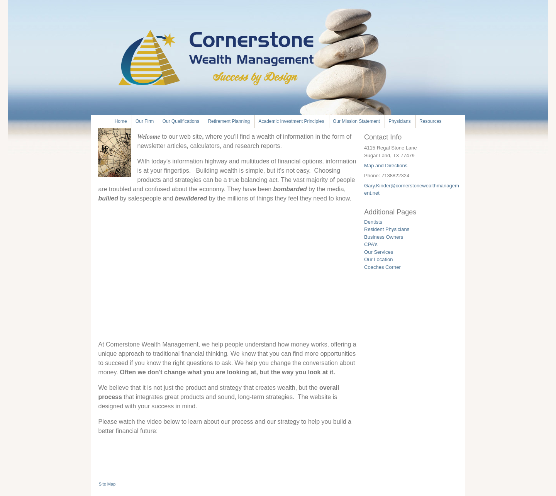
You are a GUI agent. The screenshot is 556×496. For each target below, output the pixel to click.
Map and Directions (385, 165)
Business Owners (383, 237)
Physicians (399, 121)
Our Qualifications (181, 121)
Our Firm (145, 121)
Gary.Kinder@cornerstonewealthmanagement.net (411, 189)
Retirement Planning (229, 121)
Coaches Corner (382, 267)
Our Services (378, 252)
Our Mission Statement (356, 121)
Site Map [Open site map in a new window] (107, 484)
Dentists (373, 222)
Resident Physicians (386, 229)
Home (121, 121)
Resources (430, 121)
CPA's (371, 244)
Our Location (378, 259)
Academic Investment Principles (291, 121)
